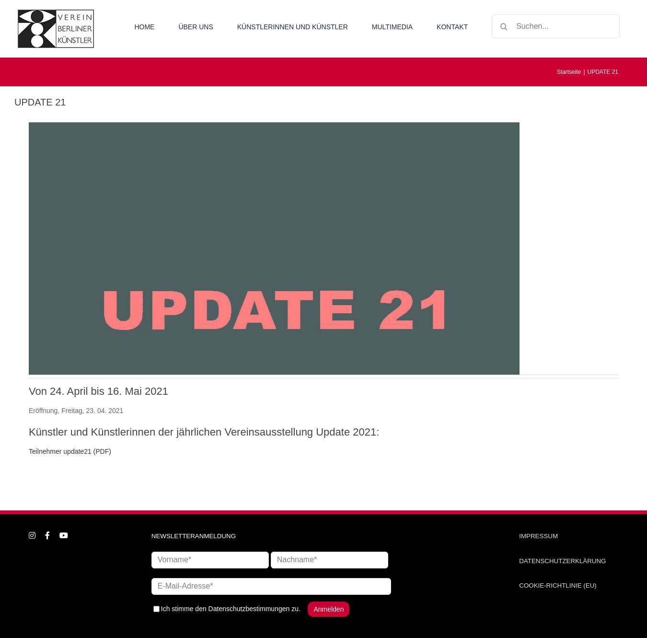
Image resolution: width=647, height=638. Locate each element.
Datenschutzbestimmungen (249, 608)
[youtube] (63, 535)
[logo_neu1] (56, 13)
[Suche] (504, 26)
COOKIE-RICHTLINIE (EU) (557, 585)
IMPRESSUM (538, 536)
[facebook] (47, 535)
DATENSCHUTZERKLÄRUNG (562, 561)
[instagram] (32, 535)
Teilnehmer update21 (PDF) (70, 451)
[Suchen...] (556, 26)
